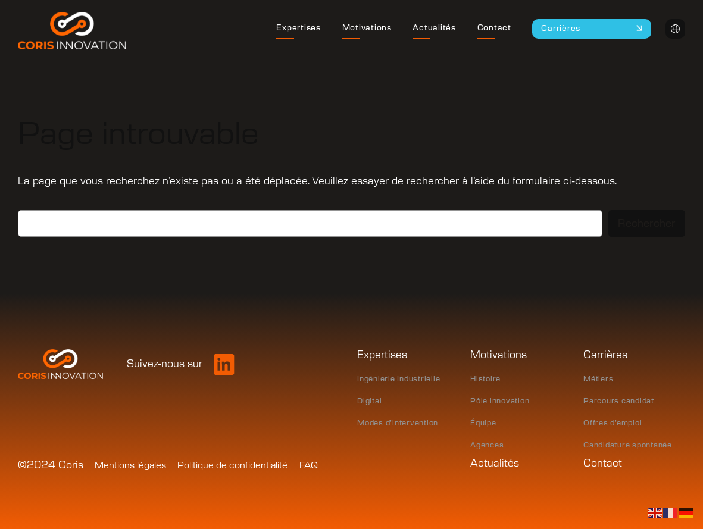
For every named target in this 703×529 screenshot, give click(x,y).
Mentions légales (130, 465)
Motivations (498, 355)
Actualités (494, 463)
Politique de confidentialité (232, 465)
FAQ (308, 465)
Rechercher (647, 223)
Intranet (675, 29)
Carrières (605, 355)
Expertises (382, 355)
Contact (602, 463)
